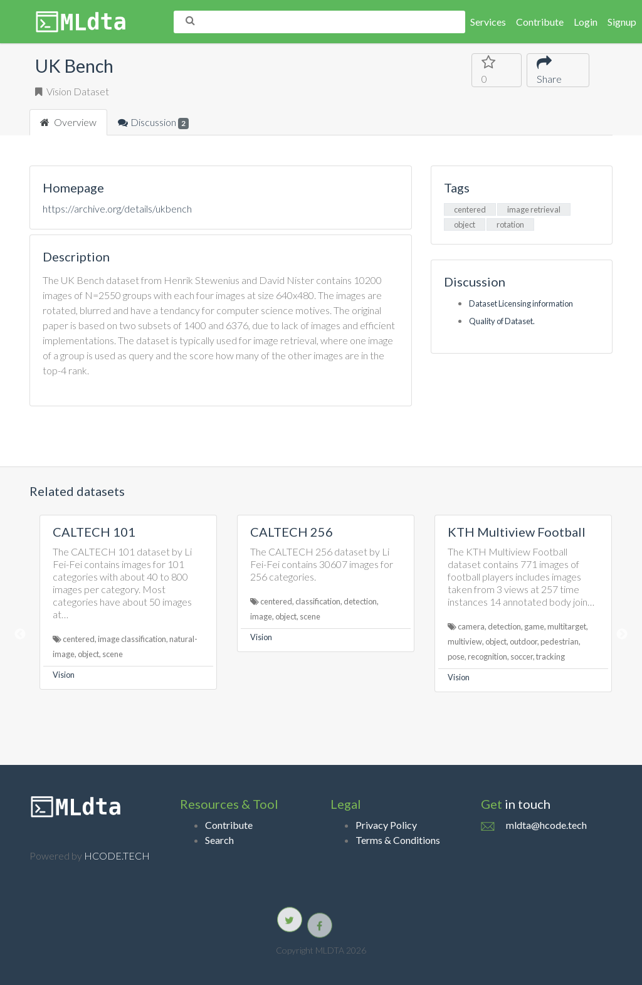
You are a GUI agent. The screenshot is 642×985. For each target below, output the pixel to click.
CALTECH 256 (291, 531)
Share (550, 69)
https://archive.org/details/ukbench (117, 208)
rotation (510, 224)
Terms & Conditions (397, 840)
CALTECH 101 (94, 531)
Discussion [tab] (153, 122)
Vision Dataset (72, 91)
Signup (622, 22)
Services (488, 22)
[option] (128, 602)
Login (585, 22)
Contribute (540, 22)
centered (470, 209)
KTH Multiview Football (517, 531)
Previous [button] (20, 634)
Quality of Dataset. (502, 321)
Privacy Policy (386, 825)
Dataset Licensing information (521, 303)
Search (219, 840)
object (464, 224)
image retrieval (533, 209)
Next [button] (622, 634)
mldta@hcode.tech (546, 825)
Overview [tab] (68, 122)
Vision (64, 675)
